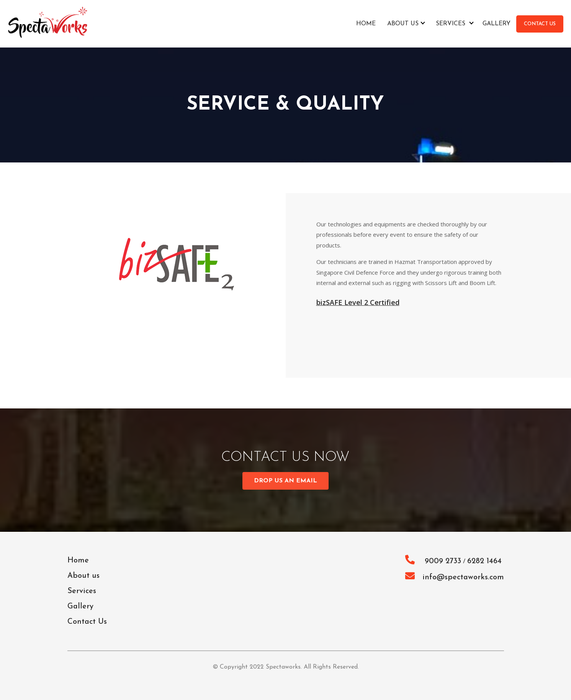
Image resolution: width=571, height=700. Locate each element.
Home (366, 24)
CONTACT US (540, 23)
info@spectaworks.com (454, 577)
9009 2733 (433, 561)
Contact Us (87, 622)
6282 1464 (484, 561)
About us (403, 24)
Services (450, 24)
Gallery (496, 24)
